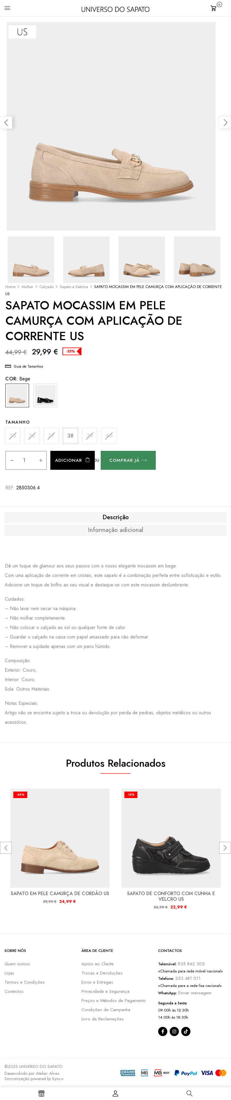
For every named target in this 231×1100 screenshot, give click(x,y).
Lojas (9, 973)
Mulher (27, 287)
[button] (219, 7)
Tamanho (17, 422)
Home (10, 287)
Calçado (46, 287)
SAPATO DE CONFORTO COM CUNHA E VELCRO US (171, 896)
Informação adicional (115, 530)
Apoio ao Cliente (97, 964)
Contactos (13, 991)
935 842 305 (191, 964)
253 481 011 (187, 978)
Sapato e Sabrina (74, 287)
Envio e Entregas (97, 982)
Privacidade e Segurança (105, 991)
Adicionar (68, 460)
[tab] (115, 517)
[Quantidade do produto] (24, 460)
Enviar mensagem (194, 993)
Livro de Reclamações (102, 1019)
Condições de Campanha (105, 1009)
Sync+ (58, 1078)
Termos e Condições (24, 982)
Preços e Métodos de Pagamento (113, 1000)
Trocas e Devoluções (102, 973)
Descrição (115, 517)
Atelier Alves (48, 1073)
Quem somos (17, 964)
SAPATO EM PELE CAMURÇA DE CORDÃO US (60, 893)
